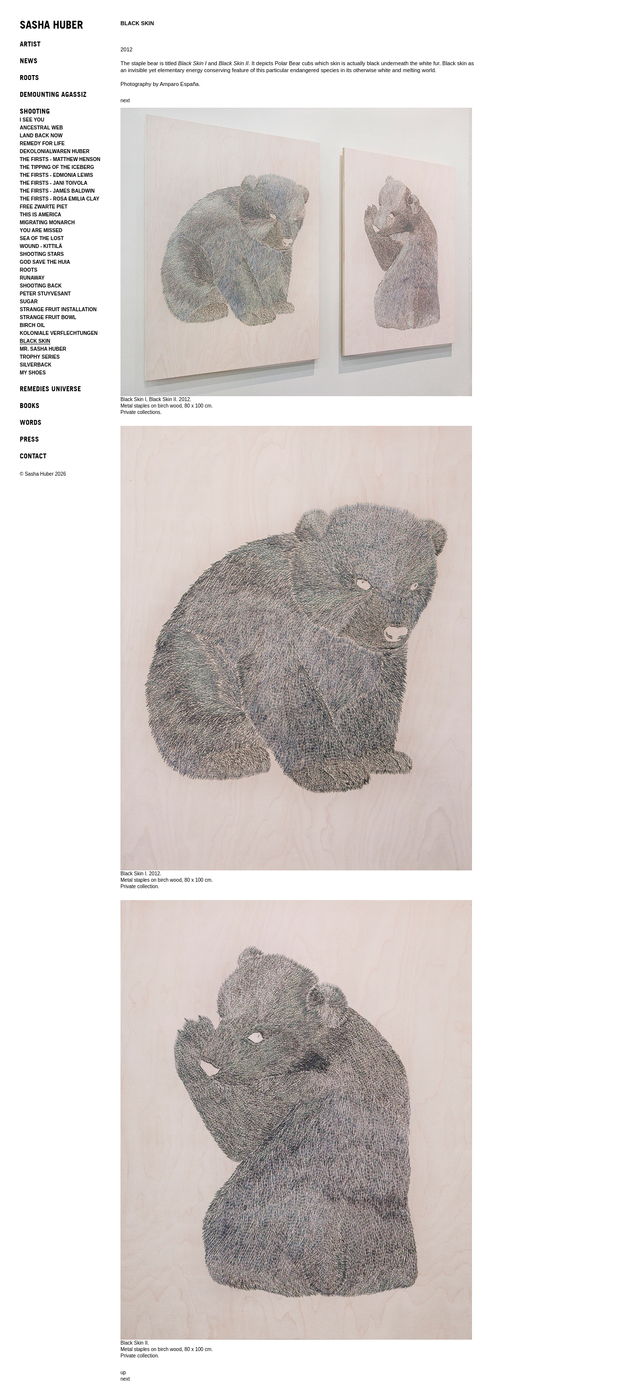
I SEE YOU (32, 120)
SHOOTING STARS (42, 254)
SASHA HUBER (51, 25)
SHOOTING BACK (41, 285)
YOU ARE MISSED (41, 230)
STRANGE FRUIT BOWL (48, 317)
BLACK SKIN (35, 341)
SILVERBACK (35, 365)
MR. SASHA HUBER (43, 349)
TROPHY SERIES (40, 357)
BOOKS (30, 405)
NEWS (29, 60)
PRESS (29, 439)
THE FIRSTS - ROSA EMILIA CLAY (59, 199)
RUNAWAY (32, 278)
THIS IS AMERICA (40, 214)
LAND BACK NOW (41, 135)
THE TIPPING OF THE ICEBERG (57, 167)
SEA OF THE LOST (42, 238)
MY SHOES (33, 372)
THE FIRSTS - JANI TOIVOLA (53, 183)
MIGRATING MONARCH (47, 222)
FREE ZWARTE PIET (44, 206)
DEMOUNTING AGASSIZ (53, 94)
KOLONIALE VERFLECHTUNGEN (59, 333)
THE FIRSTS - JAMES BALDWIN (57, 191)
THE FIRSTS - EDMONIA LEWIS (56, 175)
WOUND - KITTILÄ (41, 246)
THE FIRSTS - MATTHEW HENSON (60, 159)
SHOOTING (35, 111)
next (125, 100)
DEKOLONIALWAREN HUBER (54, 151)
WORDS (30, 422)
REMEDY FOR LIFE (42, 143)
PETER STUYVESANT (45, 293)
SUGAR (29, 301)
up (123, 1372)
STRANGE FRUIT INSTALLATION (58, 309)
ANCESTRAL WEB (41, 127)
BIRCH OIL (32, 325)
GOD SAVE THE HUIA (45, 262)
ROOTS (29, 77)
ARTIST (30, 44)
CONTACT (33, 455)
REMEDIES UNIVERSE (50, 388)
